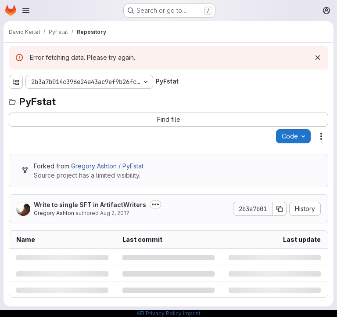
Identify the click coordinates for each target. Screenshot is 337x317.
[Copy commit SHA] (279, 209)
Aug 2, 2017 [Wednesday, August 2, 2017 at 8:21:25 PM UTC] (114, 213)
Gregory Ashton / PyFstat (107, 166)
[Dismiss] (317, 57)
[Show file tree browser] (16, 82)
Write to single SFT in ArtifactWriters (90, 204)
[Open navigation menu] (26, 11)
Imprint (192, 313)
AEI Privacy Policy (159, 313)
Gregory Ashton (54, 213)
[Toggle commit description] (155, 204)
